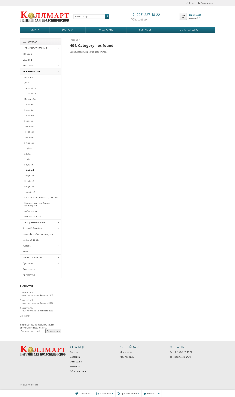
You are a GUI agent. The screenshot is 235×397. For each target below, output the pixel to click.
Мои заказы (126, 352)
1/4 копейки (30, 88)
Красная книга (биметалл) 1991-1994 (41, 197)
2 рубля (27, 153)
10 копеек (29, 126)
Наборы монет (31, 211)
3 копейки (29, 115)
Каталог (30, 42)
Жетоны (27, 245)
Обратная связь (189, 29)
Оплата (34, 29)
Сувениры (28, 263)
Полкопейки (30, 99)
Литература (29, 274)
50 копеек (29, 143)
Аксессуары (29, 269)
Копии (26, 251)
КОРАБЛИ (28, 65)
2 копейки (29, 110)
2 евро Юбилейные (33, 228)
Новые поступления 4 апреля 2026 (36, 295)
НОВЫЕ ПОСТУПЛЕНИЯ (35, 48)
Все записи (25, 316)
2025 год (27, 59)
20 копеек (29, 137)
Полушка (28, 77)
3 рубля (27, 159)
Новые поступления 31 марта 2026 (36, 310)
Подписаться (53, 331)
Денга (27, 82)
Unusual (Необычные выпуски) (38, 234)
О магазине (106, 29)
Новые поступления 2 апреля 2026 (36, 303)
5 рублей (28, 164)
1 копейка (29, 104)
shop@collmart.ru (182, 356)
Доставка (67, 29)
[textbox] (91, 16)
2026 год (27, 54)
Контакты (145, 29)
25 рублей (29, 181)
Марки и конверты (32, 257)
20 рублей (29, 175)
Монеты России (31, 71)
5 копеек (28, 121)
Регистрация (205, 3)
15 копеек (29, 131)
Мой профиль (127, 356)
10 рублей (29, 170)
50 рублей (29, 186)
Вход (190, 3)
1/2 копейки (30, 93)
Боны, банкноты (31, 239)
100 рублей (29, 192)
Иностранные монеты (34, 222)
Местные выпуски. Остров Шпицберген (37, 204)
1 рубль (28, 148)
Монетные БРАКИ (32, 216)
